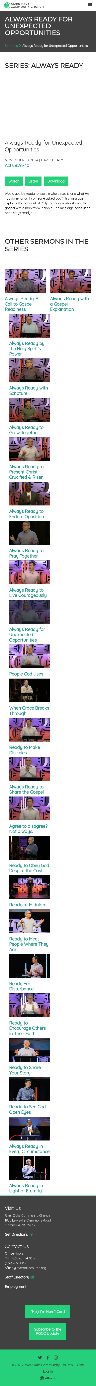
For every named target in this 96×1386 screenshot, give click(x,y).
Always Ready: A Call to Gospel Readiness (21, 304)
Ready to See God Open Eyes (27, 1109)
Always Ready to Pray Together (26, 553)
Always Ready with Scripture (28, 390)
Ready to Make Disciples (24, 750)
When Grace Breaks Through (29, 710)
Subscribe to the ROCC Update (47, 1331)
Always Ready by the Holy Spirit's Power (27, 349)
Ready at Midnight (28, 905)
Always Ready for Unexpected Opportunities (27, 635)
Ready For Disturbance (21, 986)
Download (55, 181)
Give (80, 1365)
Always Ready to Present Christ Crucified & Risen (26, 472)
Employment (15, 1287)
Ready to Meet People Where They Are (28, 944)
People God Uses (26, 674)
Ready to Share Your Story (25, 1070)
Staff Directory (20, 1277)
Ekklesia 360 (48, 1378)
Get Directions (19, 1235)
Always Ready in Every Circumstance (29, 1149)
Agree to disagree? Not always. (28, 828)
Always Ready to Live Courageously (28, 592)
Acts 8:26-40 (17, 165)
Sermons (11, 46)
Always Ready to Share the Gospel (26, 789)
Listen (33, 181)
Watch (13, 181)
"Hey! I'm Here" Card (48, 1311)
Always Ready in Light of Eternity (26, 1188)
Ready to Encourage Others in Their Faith (27, 1028)
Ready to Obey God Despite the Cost (29, 868)
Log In (48, 1371)
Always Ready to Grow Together (26, 430)
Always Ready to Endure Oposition (26, 513)
